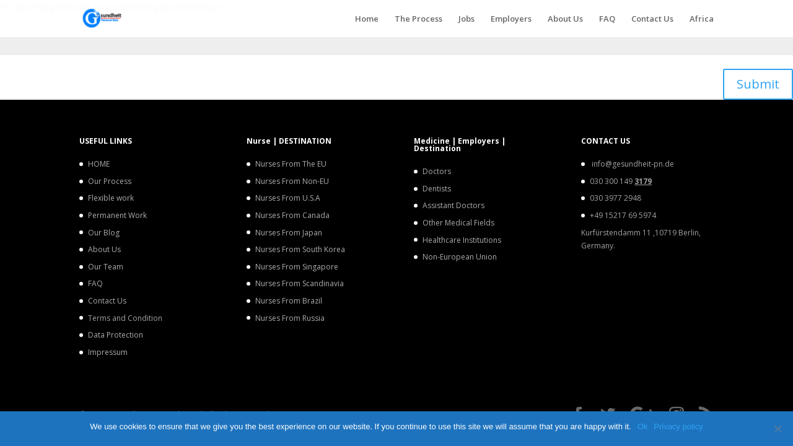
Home (367, 19)
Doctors (437, 171)
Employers (511, 19)
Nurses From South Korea (300, 249)
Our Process (109, 181)
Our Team (105, 266)
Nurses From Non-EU (292, 181)
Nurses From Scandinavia (299, 283)
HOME (99, 164)
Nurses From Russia (290, 318)
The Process (418, 19)
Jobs (466, 19)
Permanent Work (117, 215)
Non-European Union (460, 256)
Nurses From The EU (290, 164)
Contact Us (652, 19)
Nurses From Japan (288, 232)
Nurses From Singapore (296, 266)
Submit (758, 84)
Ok (642, 426)
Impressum (108, 352)
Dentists (437, 188)
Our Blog (104, 232)
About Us (565, 19)
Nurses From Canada (292, 215)
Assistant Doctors (453, 205)
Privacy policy (678, 426)
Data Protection (115, 335)
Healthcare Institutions (462, 240)
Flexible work (111, 198)
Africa (702, 19)
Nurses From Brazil (288, 300)
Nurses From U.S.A (287, 198)
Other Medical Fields (458, 222)
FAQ (607, 19)
